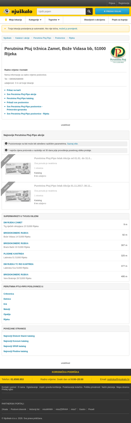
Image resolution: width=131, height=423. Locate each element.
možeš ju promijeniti (68, 28)
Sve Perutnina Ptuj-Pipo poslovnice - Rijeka (28, 114)
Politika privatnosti (92, 387)
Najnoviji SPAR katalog (15, 346)
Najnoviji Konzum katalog (16, 341)
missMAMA (47, 409)
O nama (21, 387)
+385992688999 (15, 79)
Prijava (112, 3)
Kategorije (34, 20)
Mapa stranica (123, 387)
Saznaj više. (72, 144)
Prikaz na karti (14, 90)
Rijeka (72, 38)
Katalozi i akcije (22, 38)
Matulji (7, 309)
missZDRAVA (62, 409)
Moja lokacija (15, 20)
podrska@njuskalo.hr (118, 379)
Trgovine (53, 20)
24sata (5, 409)
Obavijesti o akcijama (94, 20)
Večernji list (34, 409)
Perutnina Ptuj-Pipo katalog (20, 98)
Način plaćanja (108, 387)
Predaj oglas (7, 389)
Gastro (82, 409)
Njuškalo (7, 38)
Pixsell (91, 409)
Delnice (7, 299)
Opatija (7, 314)
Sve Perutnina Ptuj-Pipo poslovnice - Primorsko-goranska (24, 108)
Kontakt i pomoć (9, 387)
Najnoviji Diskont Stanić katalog (19, 336)
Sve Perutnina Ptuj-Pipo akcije (21, 94)
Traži (89, 11)
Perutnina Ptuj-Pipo (42, 38)
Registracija (124, 3)
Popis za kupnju (119, 20)
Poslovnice (60, 38)
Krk (5, 304)
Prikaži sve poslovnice (18, 102)
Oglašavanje (32, 387)
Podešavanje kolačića (72, 387)
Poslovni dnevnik (18, 409)
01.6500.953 (17, 379)
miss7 (73, 409)
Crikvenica (9, 294)
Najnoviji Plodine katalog (16, 351)
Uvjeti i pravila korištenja (50, 387)
